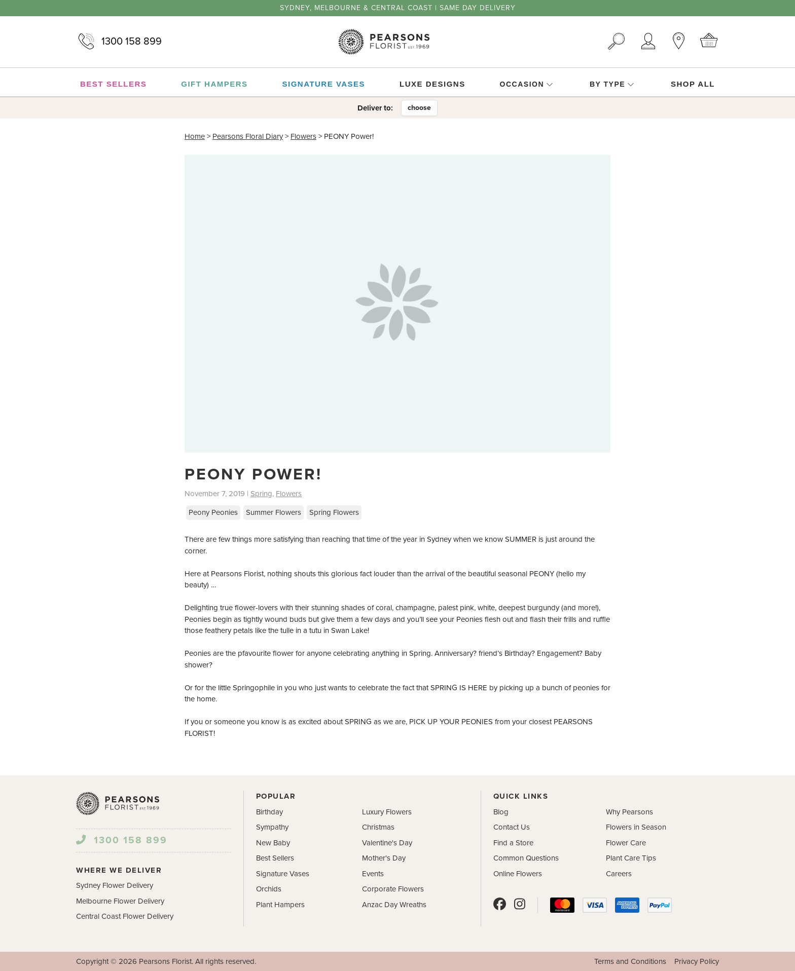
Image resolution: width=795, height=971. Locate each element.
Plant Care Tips (631, 858)
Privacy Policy (696, 961)
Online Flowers (517, 873)
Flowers (303, 136)
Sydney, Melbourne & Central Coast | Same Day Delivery (398, 8)
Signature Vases (282, 873)
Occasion (526, 84)
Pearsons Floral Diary (247, 136)
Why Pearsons (629, 811)
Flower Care (626, 842)
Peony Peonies (213, 512)
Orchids (268, 888)
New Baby (273, 842)
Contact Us (511, 827)
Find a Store (513, 842)
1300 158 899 (119, 41)
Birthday (269, 811)
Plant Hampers (280, 904)
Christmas (378, 827)
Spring (261, 493)
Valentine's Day (387, 842)
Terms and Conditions (630, 961)
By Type (612, 84)
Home (195, 136)
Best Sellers (275, 858)
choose (419, 107)
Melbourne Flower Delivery (120, 901)
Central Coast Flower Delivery (124, 916)
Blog (501, 811)
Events (373, 873)
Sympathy (272, 827)
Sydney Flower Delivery (114, 885)
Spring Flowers (334, 512)
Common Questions (526, 858)
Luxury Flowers (387, 811)
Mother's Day (384, 858)
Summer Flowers (273, 512)
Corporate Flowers (393, 888)
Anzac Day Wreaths (394, 904)
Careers (619, 873)
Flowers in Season (636, 827)
